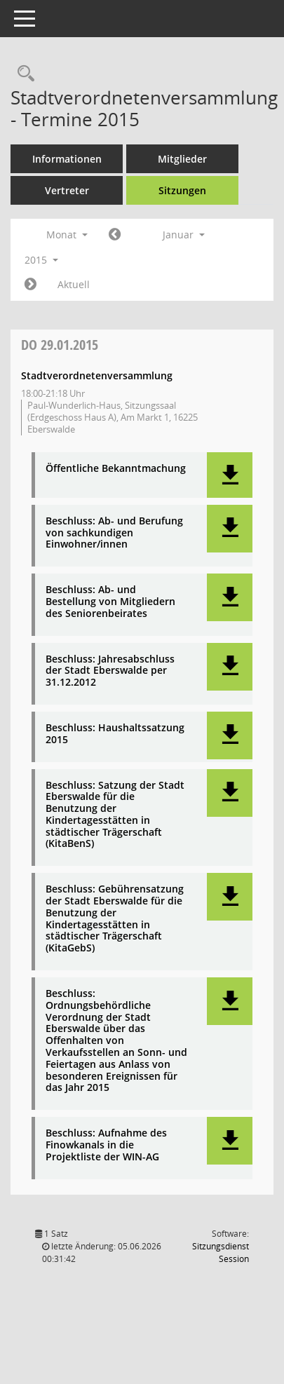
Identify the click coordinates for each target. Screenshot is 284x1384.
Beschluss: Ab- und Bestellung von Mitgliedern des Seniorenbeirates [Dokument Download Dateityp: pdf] (110, 601)
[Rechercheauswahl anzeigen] (22, 74)
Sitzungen (182, 190)
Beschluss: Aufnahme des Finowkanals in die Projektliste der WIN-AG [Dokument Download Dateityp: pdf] (106, 1144)
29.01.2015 (59, 344)
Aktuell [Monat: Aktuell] (74, 284)
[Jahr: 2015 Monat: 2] (30, 284)
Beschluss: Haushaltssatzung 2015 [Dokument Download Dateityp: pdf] (115, 734)
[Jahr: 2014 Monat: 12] (114, 234)
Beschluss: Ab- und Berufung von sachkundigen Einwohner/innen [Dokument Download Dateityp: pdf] (114, 532)
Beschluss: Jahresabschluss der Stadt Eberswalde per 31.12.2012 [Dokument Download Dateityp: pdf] (110, 670)
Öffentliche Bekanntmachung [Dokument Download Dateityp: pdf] (116, 469)
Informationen (67, 158)
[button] (229, 475)
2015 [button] (41, 259)
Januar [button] (184, 234)
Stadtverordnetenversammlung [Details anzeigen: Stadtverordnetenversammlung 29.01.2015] (97, 375)
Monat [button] (67, 234)
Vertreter (67, 190)
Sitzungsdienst (220, 1252)
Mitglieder (182, 158)
